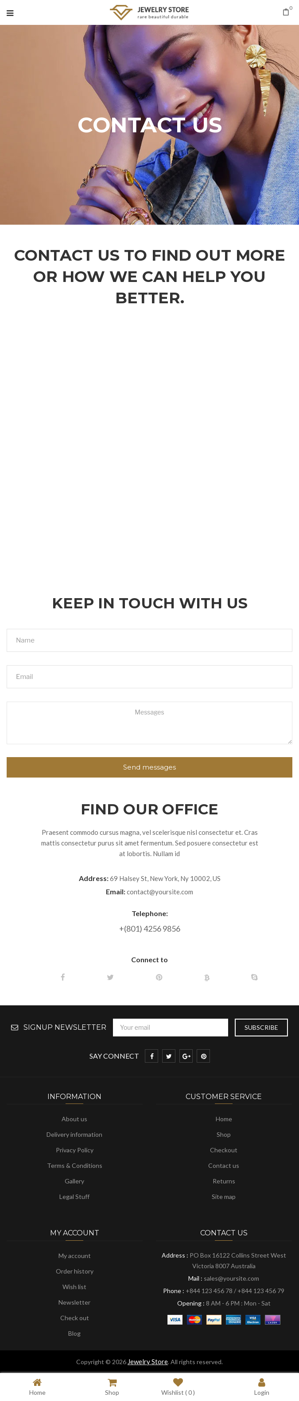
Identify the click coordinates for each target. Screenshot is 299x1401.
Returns (224, 1181)
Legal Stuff (74, 1196)
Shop (224, 1134)
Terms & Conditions (74, 1165)
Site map (224, 1196)
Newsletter (74, 1302)
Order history (74, 1271)
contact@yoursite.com (160, 892)
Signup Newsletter (64, 1027)
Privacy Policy (74, 1150)
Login (261, 1386)
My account (74, 1255)
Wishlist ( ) (178, 1386)
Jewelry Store (148, 1361)
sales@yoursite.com (231, 1278)
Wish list (74, 1286)
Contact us (223, 1165)
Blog (74, 1333)
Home (224, 1119)
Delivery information (74, 1134)
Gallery (74, 1181)
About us (74, 1119)
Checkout (223, 1150)
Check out (74, 1318)
